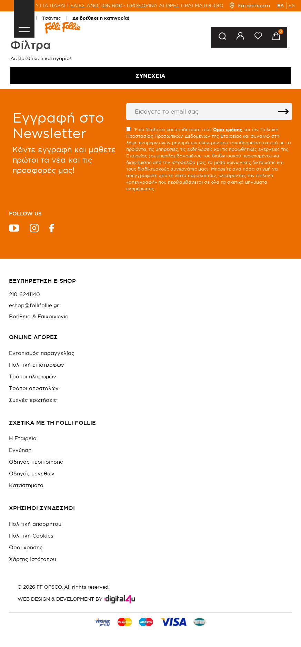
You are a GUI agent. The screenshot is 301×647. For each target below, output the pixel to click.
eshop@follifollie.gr (34, 305)
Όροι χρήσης (26, 547)
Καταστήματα (250, 5)
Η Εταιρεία (23, 438)
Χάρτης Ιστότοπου (32, 559)
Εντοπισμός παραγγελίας (41, 353)
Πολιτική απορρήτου (35, 524)
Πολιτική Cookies (31, 536)
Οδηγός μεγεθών (31, 473)
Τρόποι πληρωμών (32, 376)
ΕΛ (280, 5)
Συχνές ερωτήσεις (33, 400)
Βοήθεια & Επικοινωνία (39, 316)
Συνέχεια (150, 76)
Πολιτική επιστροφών (36, 365)
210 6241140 (24, 294)
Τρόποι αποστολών (34, 388)
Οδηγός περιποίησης (36, 462)
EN (292, 5)
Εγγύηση (20, 450)
